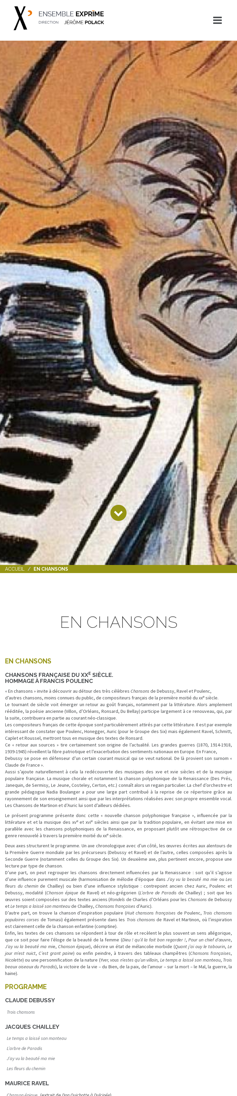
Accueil (15, 569)
